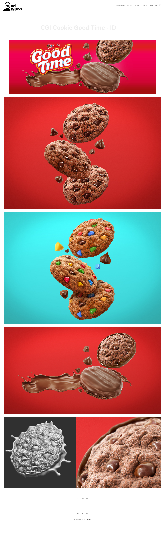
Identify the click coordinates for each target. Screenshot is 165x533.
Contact (145, 5)
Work (137, 5)
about (129, 5)
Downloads (119, 5)
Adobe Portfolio (86, 519)
